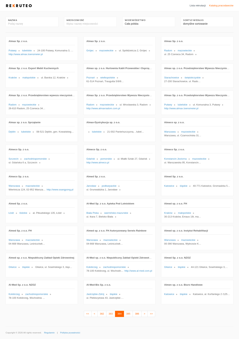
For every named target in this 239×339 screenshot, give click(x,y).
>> (151, 313)
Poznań (90, 77)
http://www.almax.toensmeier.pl (26, 54)
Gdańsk (90, 158)
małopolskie (28, 77)
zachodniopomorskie (35, 158)
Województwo (135, 20)
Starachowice (171, 77)
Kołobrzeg (92, 267)
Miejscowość (75, 20)
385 (128, 313)
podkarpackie (109, 185)
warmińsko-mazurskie (116, 213)
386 (137, 313)
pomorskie (106, 158)
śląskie (183, 185)
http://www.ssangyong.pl (60, 189)
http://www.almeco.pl (97, 162)
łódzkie (23, 213)
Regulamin (49, 333)
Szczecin (13, 158)
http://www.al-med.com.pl (138, 270)
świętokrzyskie (193, 77)
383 (111, 313)
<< (87, 313)
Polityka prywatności (70, 333)
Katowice (169, 185)
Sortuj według (193, 20)
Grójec (90, 50)
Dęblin (12, 131)
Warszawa (170, 131)
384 (119, 313)
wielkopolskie (107, 77)
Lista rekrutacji (198, 5)
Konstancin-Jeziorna (175, 158)
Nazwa (12, 20)
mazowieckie (106, 50)
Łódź (11, 213)
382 (102, 313)
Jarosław (91, 185)
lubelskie (27, 50)
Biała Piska (92, 213)
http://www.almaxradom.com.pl (103, 108)
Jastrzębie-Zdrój (95, 294)
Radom (168, 50)
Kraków (13, 77)
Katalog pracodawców (221, 5)
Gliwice (13, 267)
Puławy (13, 50)
